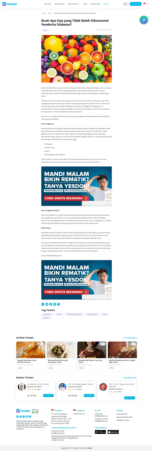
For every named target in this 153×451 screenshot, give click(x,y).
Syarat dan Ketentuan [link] (125, 417)
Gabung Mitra (95, 4)
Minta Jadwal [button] (129, 398)
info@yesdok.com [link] (101, 416)
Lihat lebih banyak (130, 338)
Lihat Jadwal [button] (48, 395)
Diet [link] (49, 13)
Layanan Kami (73, 4)
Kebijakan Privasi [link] (123, 420)
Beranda (48, 4)
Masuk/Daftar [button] (135, 4)
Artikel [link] (43, 13)
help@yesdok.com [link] (101, 421)
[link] (42, 304)
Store (85, 4)
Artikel (106, 4)
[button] (30, 356)
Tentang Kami (59, 4)
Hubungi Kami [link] (122, 414)
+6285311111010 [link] (57, 440)
